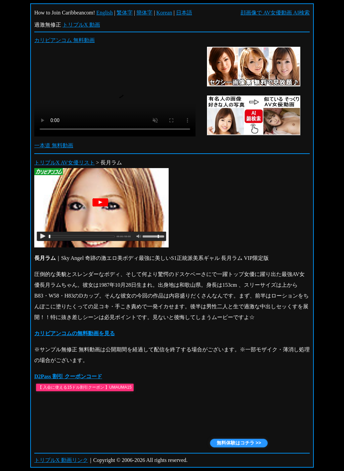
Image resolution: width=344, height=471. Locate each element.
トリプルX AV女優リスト (64, 162)
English (104, 12)
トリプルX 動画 (81, 25)
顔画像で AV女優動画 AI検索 (275, 12)
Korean (164, 12)
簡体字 (144, 12)
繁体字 (125, 12)
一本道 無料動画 (53, 145)
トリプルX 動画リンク (61, 460)
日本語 (184, 12)
